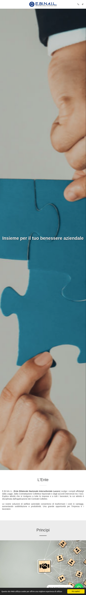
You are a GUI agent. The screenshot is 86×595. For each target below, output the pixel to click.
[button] (3, 4)
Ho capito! (76, 591)
